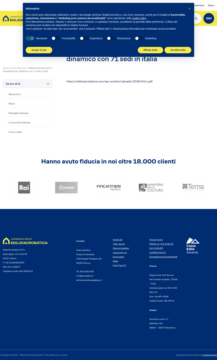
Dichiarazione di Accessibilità (163, 256)
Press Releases (19, 68)
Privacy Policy (156, 239)
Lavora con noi (120, 252)
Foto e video (15, 132)
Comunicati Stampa (19, 122)
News (211, 5)
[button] (189, 8)
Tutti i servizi (119, 243)
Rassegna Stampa (18, 113)
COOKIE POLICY (157, 252)
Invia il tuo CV (119, 265)
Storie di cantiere (121, 248)
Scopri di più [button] (39, 49)
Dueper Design (210, 355)
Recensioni (15, 94)
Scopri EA (117, 239)
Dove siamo (118, 256)
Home (6, 68)
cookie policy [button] (139, 18)
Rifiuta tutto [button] (150, 49)
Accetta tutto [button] (178, 49)
